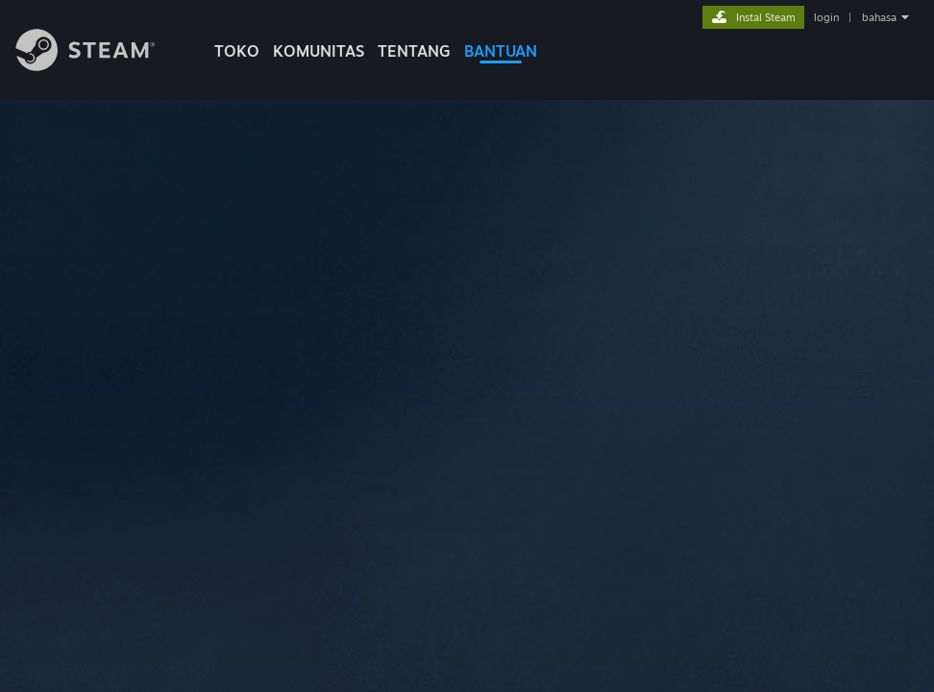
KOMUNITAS (318, 51)
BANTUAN (500, 51)
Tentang (414, 51)
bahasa (879, 17)
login (826, 17)
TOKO (236, 51)
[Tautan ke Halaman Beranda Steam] (99, 66)
